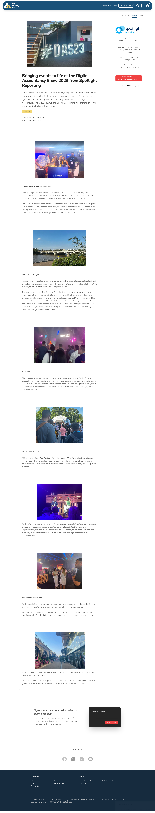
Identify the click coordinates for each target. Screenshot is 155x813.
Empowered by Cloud (45, 309)
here (81, 461)
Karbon (63, 532)
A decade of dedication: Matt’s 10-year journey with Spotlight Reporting (128, 49)
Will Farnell (72, 458)
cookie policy (147, 809)
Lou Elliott (63, 527)
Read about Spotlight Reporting (129, 78)
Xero (54, 532)
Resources (112, 5)
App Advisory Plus (48, 458)
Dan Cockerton (35, 286)
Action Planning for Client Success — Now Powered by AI (128, 67)
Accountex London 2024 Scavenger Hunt (129, 58)
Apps (104, 5)
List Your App (126, 5)
